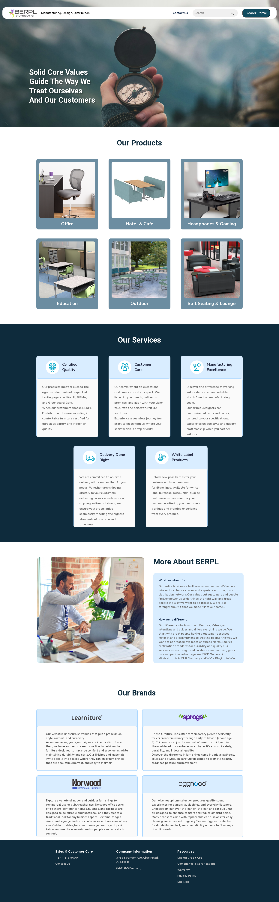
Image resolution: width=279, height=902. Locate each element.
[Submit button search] (232, 13)
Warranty (183, 869)
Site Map (183, 881)
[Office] (67, 189)
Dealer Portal (256, 13)
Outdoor (139, 303)
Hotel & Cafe (140, 224)
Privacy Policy (186, 875)
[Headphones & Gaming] (212, 189)
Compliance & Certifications (196, 863)
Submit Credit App (189, 857)
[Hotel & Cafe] (139, 189)
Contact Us (180, 13)
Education (67, 303)
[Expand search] (215, 13)
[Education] (67, 269)
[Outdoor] (139, 269)
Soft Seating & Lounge (212, 303)
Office (67, 224)
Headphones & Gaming (211, 224)
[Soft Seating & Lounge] (212, 269)
